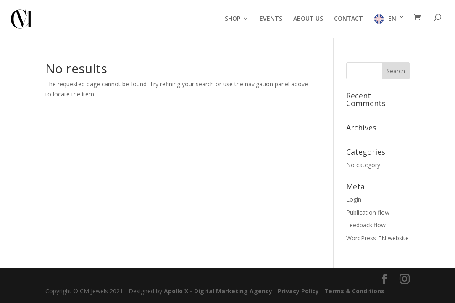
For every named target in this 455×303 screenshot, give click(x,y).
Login (353, 199)
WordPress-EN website (377, 238)
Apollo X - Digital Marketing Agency (218, 291)
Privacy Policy (298, 291)
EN (392, 18)
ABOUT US (308, 19)
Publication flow (367, 212)
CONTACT (348, 19)
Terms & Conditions (354, 291)
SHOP (232, 19)
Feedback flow (366, 225)
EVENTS (271, 19)
